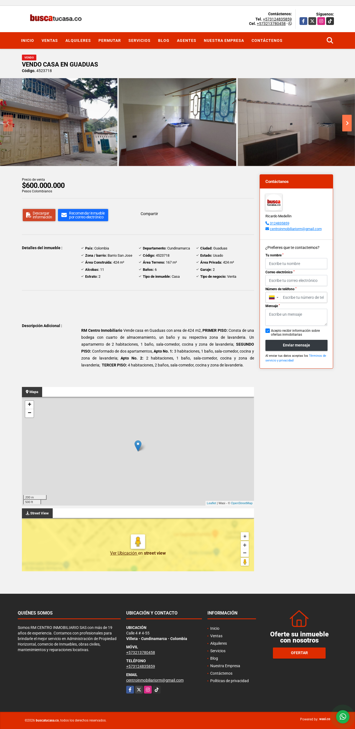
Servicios (139, 40)
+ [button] (29, 405)
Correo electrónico (280, 272)
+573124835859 (277, 19)
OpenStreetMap (242, 503)
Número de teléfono (280, 289)
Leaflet (211, 503)
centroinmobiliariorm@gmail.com (296, 229)
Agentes (186, 40)
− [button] (29, 413)
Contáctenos (267, 40)
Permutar (109, 40)
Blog (163, 40)
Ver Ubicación (124, 553)
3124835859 (279, 223)
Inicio (27, 40)
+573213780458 (271, 23)
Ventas (50, 40)
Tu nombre (274, 255)
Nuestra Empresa (224, 40)
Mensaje (272, 306)
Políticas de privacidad (229, 681)
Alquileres (78, 40)
